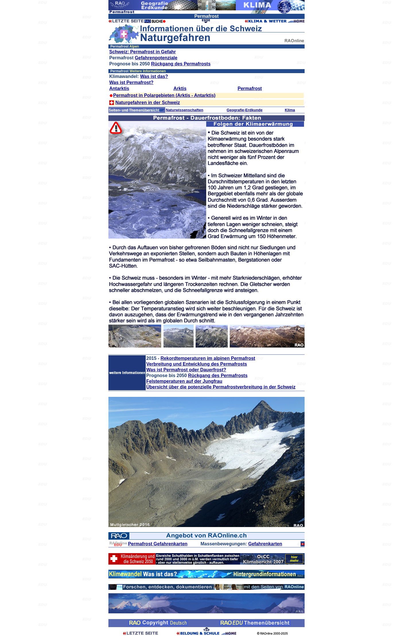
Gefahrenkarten (265, 543)
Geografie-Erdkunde (244, 110)
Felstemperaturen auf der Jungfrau (184, 381)
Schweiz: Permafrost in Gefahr (142, 51)
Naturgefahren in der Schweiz (147, 102)
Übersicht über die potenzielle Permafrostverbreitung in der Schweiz (220, 387)
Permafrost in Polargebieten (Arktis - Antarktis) (164, 95)
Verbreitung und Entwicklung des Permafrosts (196, 364)
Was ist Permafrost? (131, 82)
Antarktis (119, 88)
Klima (290, 110)
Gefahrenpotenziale (156, 57)
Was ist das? (154, 76)
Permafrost (249, 88)
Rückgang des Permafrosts (181, 63)
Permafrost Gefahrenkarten (157, 543)
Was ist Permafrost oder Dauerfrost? (186, 369)
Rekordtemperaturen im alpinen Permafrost (208, 358)
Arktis (180, 88)
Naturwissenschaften (184, 110)
